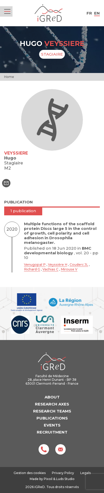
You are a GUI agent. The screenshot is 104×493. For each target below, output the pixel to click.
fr (89, 13)
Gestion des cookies (30, 473)
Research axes (52, 404)
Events (52, 425)
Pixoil (48, 479)
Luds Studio (65, 479)
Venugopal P (35, 265)
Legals (85, 473)
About (52, 397)
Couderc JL (79, 265)
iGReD (49, 13)
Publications (52, 418)
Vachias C (50, 269)
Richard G (32, 269)
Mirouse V (69, 269)
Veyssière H (57, 265)
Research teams (52, 411)
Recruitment (52, 432)
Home (9, 77)
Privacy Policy (63, 473)
